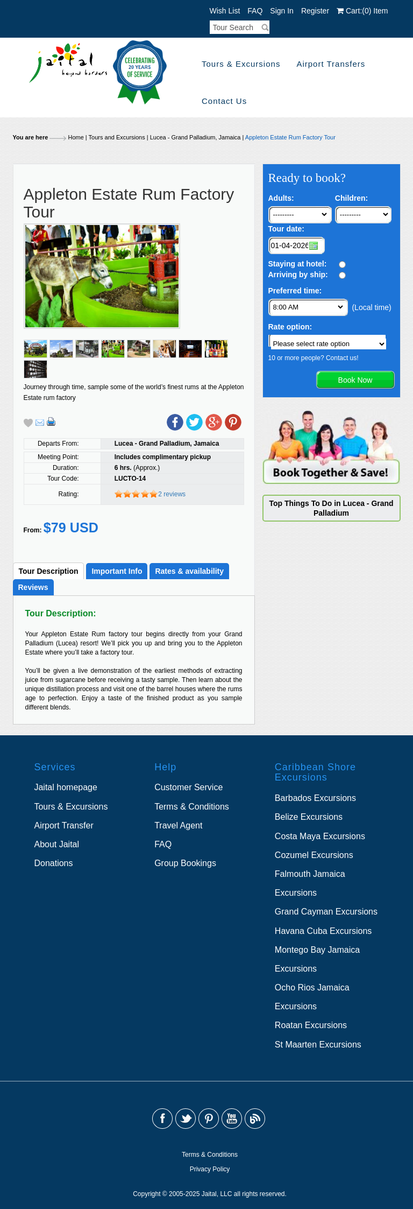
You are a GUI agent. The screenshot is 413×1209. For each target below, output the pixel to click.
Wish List (225, 10)
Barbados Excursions (315, 798)
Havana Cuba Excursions (323, 931)
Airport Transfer (63, 825)
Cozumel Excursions (314, 855)
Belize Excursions (309, 816)
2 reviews (172, 494)
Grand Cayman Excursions (326, 911)
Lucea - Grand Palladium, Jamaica (195, 137)
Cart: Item (362, 10)
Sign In (282, 10)
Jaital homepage (65, 787)
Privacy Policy (210, 1169)
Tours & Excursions (241, 63)
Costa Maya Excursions (320, 836)
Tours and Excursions (117, 137)
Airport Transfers (330, 63)
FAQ (254, 10)
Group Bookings (185, 863)
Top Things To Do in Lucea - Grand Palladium (331, 508)
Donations (53, 863)
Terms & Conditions (191, 806)
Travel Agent (178, 825)
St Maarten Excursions (318, 1044)
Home (75, 137)
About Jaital (56, 844)
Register (315, 10)
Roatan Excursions (311, 1025)
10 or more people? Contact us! (313, 358)
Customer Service (188, 787)
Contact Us (224, 101)
